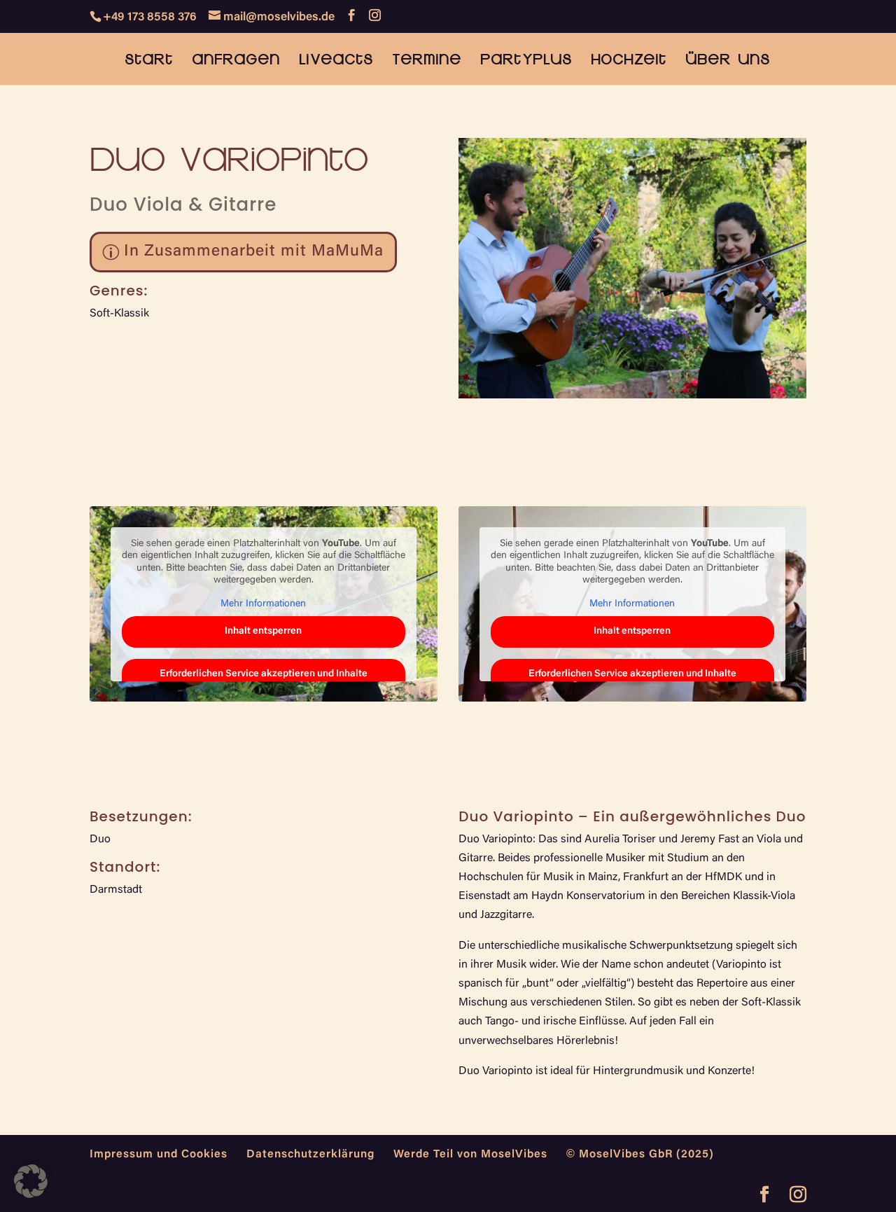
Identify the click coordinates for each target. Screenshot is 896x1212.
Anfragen (236, 60)
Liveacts (336, 60)
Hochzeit (628, 60)
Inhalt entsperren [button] (263, 631)
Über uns (727, 60)
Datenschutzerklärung (310, 1154)
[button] (31, 1181)
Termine (426, 60)
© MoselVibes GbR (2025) (640, 1154)
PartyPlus (526, 60)
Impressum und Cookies (158, 1154)
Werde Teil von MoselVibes (470, 1154)
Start (149, 60)
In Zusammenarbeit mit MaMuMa (254, 252)
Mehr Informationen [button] (263, 604)
